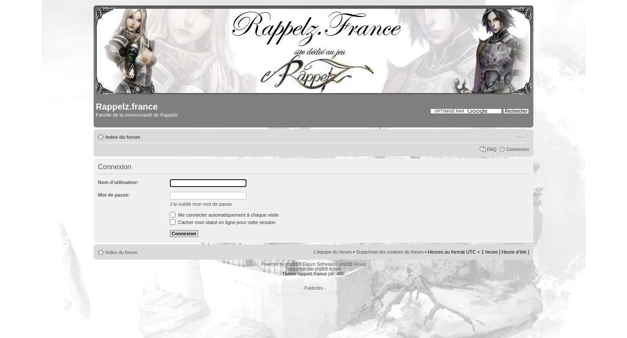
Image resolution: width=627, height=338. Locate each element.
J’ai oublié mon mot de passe (201, 204)
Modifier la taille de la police (522, 135)
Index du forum (122, 137)
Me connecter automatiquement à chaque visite (224, 215)
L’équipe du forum (332, 251)
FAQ (491, 149)
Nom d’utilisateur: (118, 182)
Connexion (517, 149)
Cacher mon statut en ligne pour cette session (223, 222)
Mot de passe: (114, 194)
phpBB (291, 264)
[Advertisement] (313, 310)
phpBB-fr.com (328, 269)
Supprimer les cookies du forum (390, 251)
